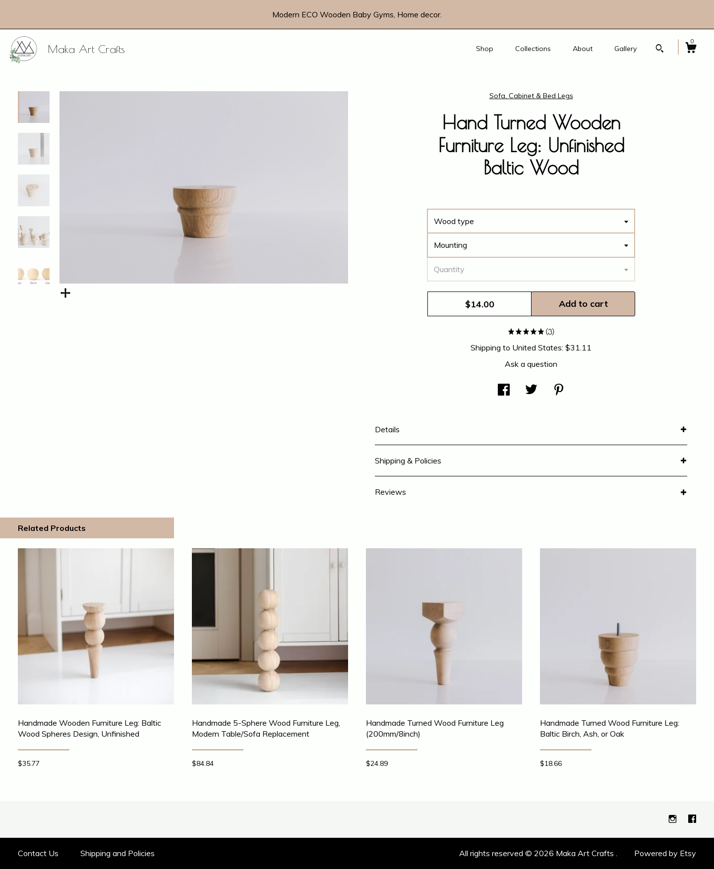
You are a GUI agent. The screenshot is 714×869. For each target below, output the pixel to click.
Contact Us (38, 853)
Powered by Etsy (665, 853)
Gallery (625, 48)
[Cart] (690, 49)
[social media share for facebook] (504, 391)
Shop (484, 48)
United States (537, 347)
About (583, 48)
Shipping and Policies (117, 853)
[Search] (659, 49)
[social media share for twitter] (531, 391)
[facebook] (692, 819)
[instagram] (673, 819)
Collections (533, 48)
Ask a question (531, 364)
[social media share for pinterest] (559, 391)
